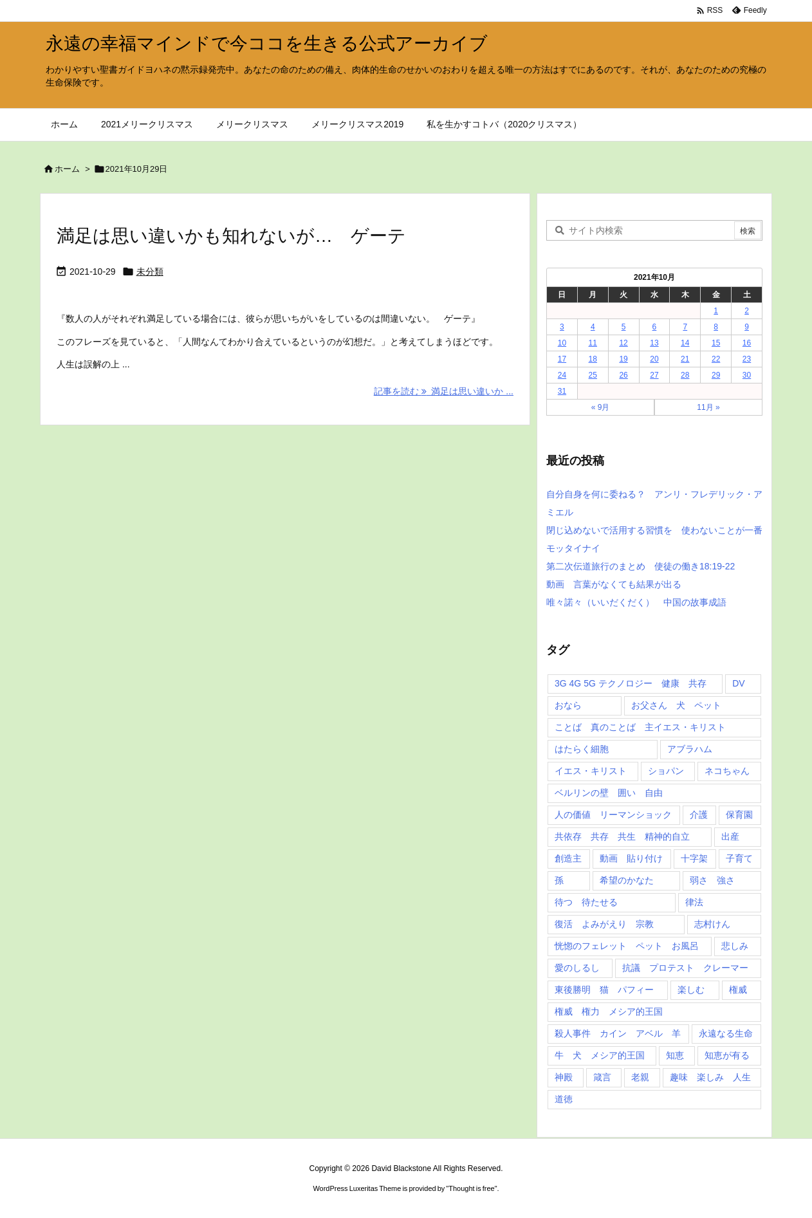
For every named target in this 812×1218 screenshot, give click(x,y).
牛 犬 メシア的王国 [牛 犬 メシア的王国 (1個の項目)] (600, 1055)
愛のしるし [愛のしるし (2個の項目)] (577, 968)
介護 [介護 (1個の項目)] (699, 814)
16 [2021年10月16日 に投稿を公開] (747, 342)
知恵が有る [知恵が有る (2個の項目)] (727, 1055)
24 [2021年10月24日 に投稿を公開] (562, 375)
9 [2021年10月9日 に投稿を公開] (746, 326)
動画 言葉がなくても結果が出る (613, 584)
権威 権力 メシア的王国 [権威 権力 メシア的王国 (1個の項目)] (609, 1011)
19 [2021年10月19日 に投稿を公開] (623, 359)
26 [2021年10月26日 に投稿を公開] (623, 375)
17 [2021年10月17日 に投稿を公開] (562, 359)
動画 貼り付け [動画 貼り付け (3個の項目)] (631, 858)
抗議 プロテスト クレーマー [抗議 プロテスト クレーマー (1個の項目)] (685, 968)
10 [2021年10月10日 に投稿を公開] (562, 342)
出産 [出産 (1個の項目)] (730, 836)
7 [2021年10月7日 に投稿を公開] (685, 326)
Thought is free (471, 1188)
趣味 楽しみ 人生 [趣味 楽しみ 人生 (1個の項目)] (710, 1077)
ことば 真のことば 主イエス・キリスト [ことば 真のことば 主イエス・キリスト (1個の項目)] (640, 727)
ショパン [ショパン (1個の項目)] (666, 771)
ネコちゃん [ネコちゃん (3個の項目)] (727, 771)
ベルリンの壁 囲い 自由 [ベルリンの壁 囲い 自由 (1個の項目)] (609, 793)
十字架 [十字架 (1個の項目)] (694, 858)
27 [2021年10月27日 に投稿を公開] (654, 375)
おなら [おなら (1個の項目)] (568, 705)
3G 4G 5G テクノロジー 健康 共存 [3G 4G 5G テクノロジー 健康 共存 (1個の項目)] (630, 683)
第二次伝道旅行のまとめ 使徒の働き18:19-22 (640, 566)
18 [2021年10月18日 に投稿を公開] (593, 359)
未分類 (149, 271)
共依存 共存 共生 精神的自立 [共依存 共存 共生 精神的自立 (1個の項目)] (622, 836)
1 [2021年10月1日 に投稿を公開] (716, 310)
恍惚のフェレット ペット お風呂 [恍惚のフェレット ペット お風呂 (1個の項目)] (627, 946)
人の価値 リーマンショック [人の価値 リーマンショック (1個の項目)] (613, 814)
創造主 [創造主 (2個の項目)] (568, 858)
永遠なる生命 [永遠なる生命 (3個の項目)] (726, 1033)
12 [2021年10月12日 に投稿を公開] (623, 342)
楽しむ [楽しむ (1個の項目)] (691, 989)
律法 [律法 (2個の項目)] (694, 902)
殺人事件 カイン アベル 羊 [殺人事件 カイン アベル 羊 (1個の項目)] (618, 1033)
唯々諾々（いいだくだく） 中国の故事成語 (636, 602)
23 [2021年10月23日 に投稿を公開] (747, 359)
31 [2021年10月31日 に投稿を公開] (562, 391)
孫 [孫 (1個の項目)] (559, 880)
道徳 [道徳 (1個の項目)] (564, 1099)
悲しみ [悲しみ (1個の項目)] (734, 946)
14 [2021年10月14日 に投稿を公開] (685, 342)
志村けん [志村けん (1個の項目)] (712, 924)
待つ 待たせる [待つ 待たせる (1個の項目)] (586, 902)
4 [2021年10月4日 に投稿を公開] (593, 326)
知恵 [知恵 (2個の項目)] (675, 1055)
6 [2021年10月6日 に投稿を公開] (654, 326)
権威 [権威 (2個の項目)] (738, 989)
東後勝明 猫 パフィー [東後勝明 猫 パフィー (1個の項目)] (604, 989)
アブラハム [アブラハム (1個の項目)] (689, 749)
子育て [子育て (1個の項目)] (739, 858)
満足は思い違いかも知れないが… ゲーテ (231, 236)
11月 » (708, 407)
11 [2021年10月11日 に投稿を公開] (593, 342)
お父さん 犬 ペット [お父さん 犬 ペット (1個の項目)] (676, 705)
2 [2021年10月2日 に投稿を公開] (746, 310)
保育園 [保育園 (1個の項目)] (739, 814)
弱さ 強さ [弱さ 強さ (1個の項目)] (712, 880)
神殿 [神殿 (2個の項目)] (564, 1077)
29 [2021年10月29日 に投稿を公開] (716, 375)
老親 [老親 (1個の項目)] (640, 1077)
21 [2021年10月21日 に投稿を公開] (685, 359)
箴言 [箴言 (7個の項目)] (602, 1077)
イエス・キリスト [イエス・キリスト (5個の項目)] (591, 771)
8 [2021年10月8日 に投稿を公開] (716, 326)
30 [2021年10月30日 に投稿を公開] (747, 375)
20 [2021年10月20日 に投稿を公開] (654, 359)
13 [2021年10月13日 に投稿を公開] (654, 342)
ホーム (67, 169)
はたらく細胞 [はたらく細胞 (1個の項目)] (582, 749)
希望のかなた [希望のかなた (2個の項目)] (627, 880)
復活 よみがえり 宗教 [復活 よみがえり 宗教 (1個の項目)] (604, 924)
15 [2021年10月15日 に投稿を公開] (716, 342)
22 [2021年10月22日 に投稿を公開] (716, 359)
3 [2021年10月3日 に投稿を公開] (562, 326)
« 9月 (600, 407)
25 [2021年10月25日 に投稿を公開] (593, 375)
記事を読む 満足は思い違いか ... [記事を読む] (443, 391)
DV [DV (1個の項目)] (738, 683)
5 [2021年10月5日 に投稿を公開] (624, 326)
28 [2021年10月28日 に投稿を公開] (685, 375)
